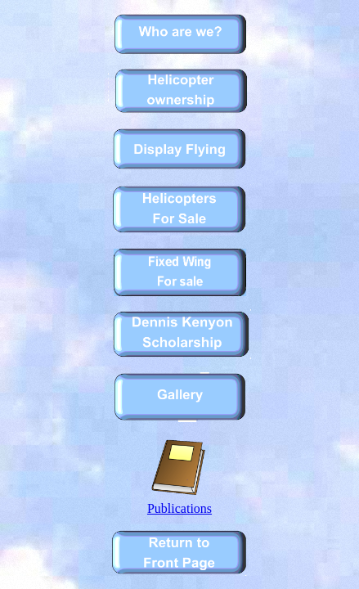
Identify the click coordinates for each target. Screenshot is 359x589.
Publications (179, 502)
